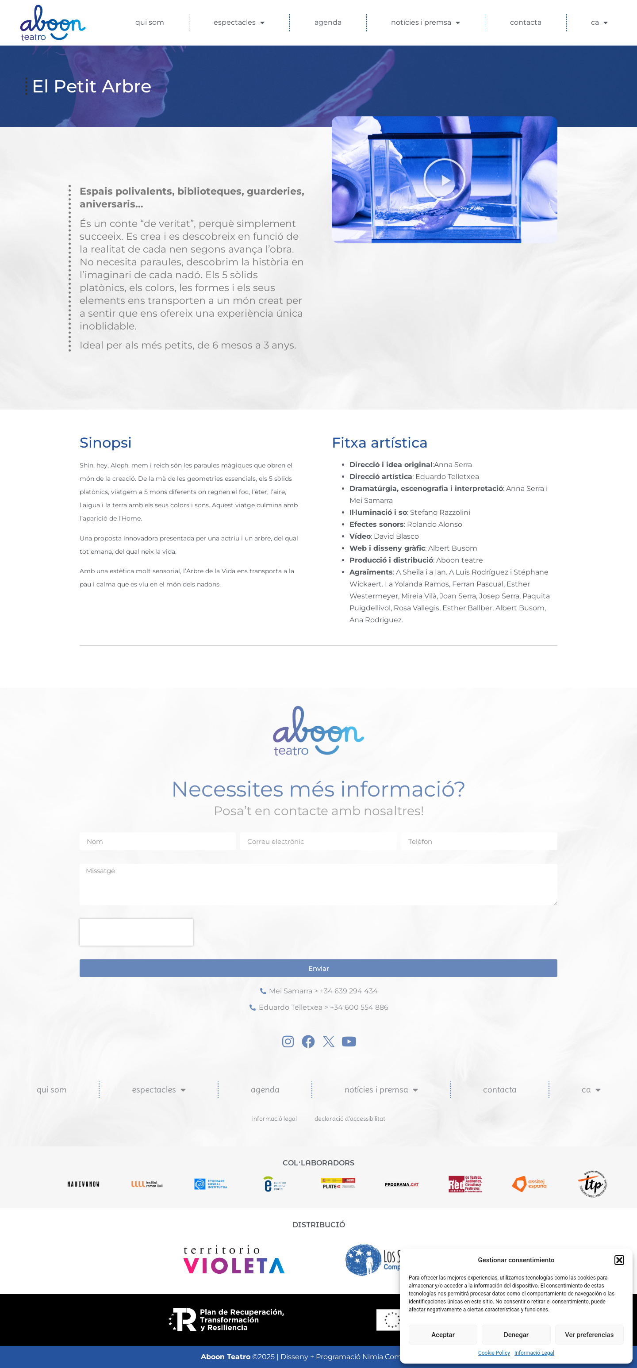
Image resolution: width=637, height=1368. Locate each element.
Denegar (516, 1335)
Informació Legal (534, 1353)
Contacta (525, 22)
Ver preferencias (589, 1335)
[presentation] (136, 932)
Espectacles (239, 23)
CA (599, 23)
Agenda (328, 22)
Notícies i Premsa (425, 23)
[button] (619, 1260)
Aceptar (443, 1335)
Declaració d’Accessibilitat (350, 1119)
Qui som (149, 22)
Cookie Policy (494, 1353)
